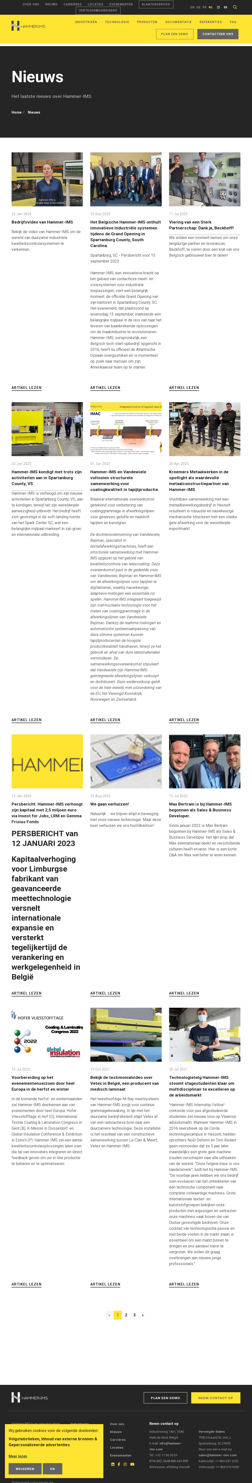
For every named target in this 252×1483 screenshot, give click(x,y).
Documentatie (178, 22)
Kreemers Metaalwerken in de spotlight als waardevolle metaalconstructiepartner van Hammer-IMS (201, 480)
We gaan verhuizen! (111, 809)
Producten (147, 22)
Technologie (117, 22)
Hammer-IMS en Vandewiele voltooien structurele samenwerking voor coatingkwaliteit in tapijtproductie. (121, 483)
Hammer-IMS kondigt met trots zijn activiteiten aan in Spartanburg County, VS (45, 477)
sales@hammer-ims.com (217, 1455)
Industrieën (86, 22)
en (192, 7)
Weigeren (25, 1469)
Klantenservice (156, 4)
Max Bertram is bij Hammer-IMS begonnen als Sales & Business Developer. (204, 815)
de (199, 7)
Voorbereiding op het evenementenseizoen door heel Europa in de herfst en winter (46, 1089)
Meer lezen (19, 1456)
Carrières (72, 4)
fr (205, 7)
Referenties (211, 22)
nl (211, 7)
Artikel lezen (27, 387)
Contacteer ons (218, 34)
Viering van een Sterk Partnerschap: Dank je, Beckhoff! (194, 227)
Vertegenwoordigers (98, 10)
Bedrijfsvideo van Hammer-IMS (45, 222)
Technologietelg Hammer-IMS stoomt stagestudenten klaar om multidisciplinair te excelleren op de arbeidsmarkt (204, 1091)
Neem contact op (215, 1398)
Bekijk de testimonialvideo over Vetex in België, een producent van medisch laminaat (124, 1089)
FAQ (233, 22)
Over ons (31, 4)
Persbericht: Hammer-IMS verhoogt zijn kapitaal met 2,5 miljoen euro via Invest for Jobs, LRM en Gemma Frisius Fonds (46, 818)
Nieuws (51, 4)
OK (52, 1469)
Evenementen (121, 4)
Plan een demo (174, 34)
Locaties (96, 4)
